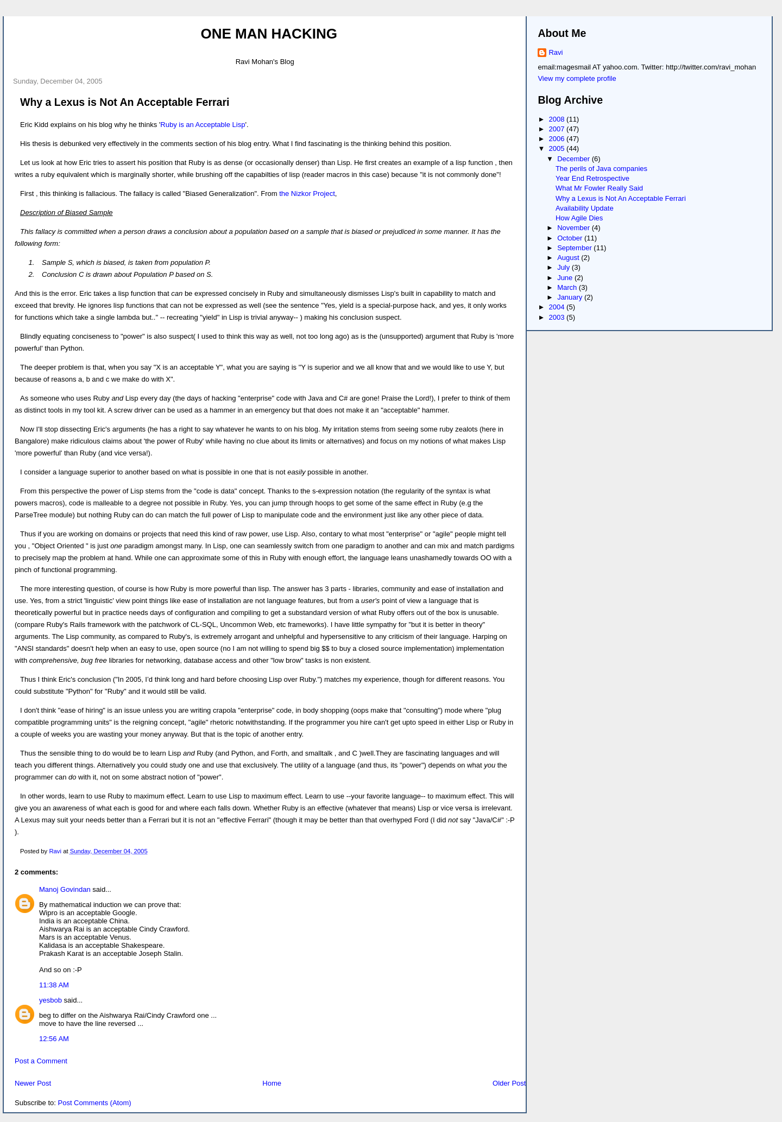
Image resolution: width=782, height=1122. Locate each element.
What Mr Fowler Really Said (599, 188)
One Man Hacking (269, 34)
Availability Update (585, 208)
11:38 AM (54, 985)
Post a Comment (41, 1061)
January (570, 297)
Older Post (509, 1083)
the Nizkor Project (307, 193)
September (575, 248)
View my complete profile (577, 78)
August (569, 257)
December (574, 159)
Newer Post (33, 1083)
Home (271, 1083)
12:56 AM (54, 1039)
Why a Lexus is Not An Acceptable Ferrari (621, 198)
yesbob (50, 1000)
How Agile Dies (579, 218)
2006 (558, 139)
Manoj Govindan (65, 889)
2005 (558, 148)
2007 (558, 129)
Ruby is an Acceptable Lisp (202, 125)
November (574, 228)
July (564, 267)
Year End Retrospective (592, 178)
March (568, 287)
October (570, 238)
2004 (558, 307)
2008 (558, 119)
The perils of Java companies (601, 168)
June (566, 278)
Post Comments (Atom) (94, 1103)
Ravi (555, 52)
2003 (558, 317)
